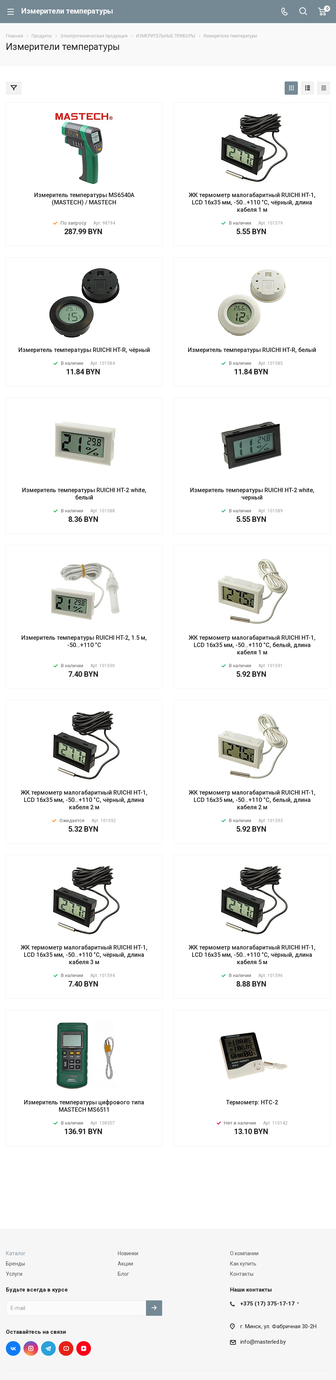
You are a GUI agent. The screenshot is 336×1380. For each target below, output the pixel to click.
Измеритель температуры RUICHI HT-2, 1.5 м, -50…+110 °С (84, 641)
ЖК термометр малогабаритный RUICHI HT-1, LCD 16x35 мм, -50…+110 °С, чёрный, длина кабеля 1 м (252, 202)
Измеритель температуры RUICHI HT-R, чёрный (84, 349)
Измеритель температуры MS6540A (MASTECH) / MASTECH (84, 199)
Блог (123, 1274)
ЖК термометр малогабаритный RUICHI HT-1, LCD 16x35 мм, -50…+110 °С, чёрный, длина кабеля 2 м (84, 800)
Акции (125, 1264)
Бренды (15, 1264)
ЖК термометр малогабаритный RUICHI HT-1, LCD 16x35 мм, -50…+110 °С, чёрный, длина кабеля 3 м (84, 955)
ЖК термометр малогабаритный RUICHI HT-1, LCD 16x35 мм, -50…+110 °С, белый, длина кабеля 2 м (252, 800)
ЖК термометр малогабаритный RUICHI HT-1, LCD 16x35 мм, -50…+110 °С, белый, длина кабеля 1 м (252, 645)
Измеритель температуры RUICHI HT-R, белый (252, 349)
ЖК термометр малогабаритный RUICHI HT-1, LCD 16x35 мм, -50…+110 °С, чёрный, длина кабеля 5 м (252, 955)
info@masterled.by (263, 1342)
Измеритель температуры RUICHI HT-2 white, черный (252, 494)
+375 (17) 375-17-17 (267, 1303)
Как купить (243, 1264)
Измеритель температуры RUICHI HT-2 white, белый (84, 494)
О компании (244, 1253)
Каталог (16, 1253)
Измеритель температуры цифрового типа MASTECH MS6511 (84, 1106)
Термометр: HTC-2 (252, 1102)
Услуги (14, 1274)
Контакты (241, 1274)
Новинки (128, 1253)
